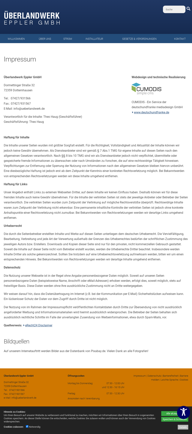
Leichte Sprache (169, 379)
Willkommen (16, 38)
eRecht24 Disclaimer (38, 325)
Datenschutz (154, 375)
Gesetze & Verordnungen (139, 38)
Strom (67, 38)
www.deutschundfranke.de (151, 112)
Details (183, 427)
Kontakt (180, 38)
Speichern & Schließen (175, 419)
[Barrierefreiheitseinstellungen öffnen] (183, 412)
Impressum (140, 375)
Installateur (94, 38)
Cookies (184, 379)
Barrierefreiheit (170, 375)
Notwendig (33, 426)
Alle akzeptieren (174, 413)
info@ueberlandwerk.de (23, 397)
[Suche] (174, 9)
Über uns (45, 38)
